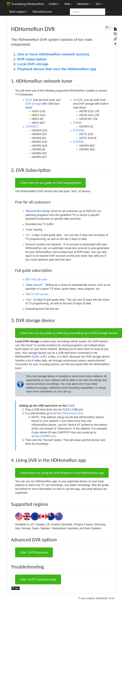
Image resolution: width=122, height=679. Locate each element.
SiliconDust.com (42, 11)
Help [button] (68, 3)
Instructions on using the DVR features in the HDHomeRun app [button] (62, 472)
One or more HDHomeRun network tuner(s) (53, 54)
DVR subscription (32, 59)
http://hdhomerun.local (69, 413)
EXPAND (78, 141)
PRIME (77, 122)
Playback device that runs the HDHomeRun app (56, 69)
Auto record (34, 284)
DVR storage (33, 103)
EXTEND (78, 130)
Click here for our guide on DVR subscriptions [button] (50, 182)
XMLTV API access (37, 294)
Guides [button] (54, 3)
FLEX (29, 99)
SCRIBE (78, 99)
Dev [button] (99, 3)
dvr (15, 588)
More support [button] (18, 11)
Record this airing (37, 211)
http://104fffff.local (45, 436)
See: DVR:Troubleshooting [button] (38, 579)
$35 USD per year (36, 279)
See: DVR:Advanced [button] (34, 552)
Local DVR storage (32, 64)
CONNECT (32, 126)
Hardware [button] (84, 3)
